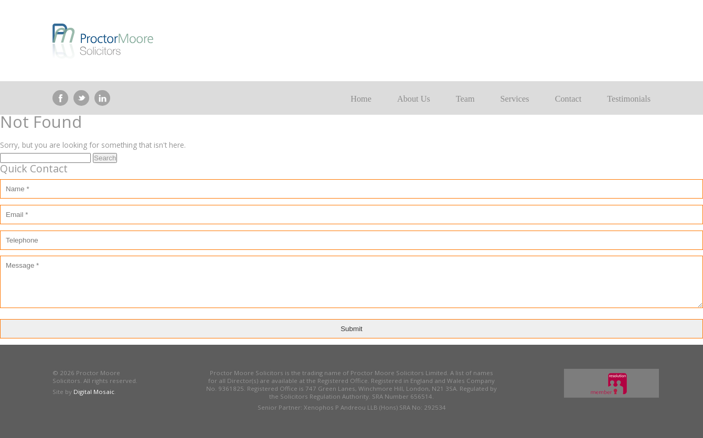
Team (465, 99)
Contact (568, 99)
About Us (413, 99)
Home (360, 99)
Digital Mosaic (93, 392)
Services (514, 99)
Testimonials (629, 99)
